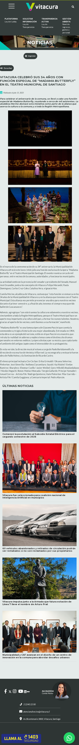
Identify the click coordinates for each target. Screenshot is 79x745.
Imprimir (30, 56)
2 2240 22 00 (29, 704)
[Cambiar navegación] (8, 6)
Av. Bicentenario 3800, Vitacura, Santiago (41, 719)
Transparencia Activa (50, 23)
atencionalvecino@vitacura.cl (36, 711)
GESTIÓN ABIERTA (66, 26)
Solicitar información (30, 23)
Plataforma (11, 20)
